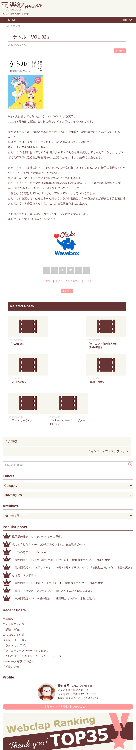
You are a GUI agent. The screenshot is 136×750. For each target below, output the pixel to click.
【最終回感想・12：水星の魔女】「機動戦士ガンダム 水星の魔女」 (54, 560)
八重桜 (12, 402)
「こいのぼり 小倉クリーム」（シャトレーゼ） (32, 617)
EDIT (88, 280)
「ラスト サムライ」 (15, 607)
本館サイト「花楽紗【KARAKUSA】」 (68, 668)
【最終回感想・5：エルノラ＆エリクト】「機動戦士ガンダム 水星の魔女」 (59, 544)
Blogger (64, 743)
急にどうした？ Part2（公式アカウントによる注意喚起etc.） (49, 506)
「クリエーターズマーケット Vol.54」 (26, 612)
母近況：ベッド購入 (24, 536)
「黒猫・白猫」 (12, 591)
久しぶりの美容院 (13, 596)
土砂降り (8, 580)
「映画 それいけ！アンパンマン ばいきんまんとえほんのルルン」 (54, 552)
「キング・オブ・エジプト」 (106, 412)
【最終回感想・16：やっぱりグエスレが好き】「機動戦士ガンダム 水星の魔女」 (62, 521)
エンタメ (120, 50)
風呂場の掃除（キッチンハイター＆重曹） (38, 498)
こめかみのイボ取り (15, 585)
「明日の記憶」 (12, 628)
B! (70, 270)
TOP (59, 280)
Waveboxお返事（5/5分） (18, 623)
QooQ (84, 743)
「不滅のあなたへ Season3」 (31, 513)
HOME (46, 280)
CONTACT (73, 280)
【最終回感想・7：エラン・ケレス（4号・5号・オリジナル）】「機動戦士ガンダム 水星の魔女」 (72, 529)
